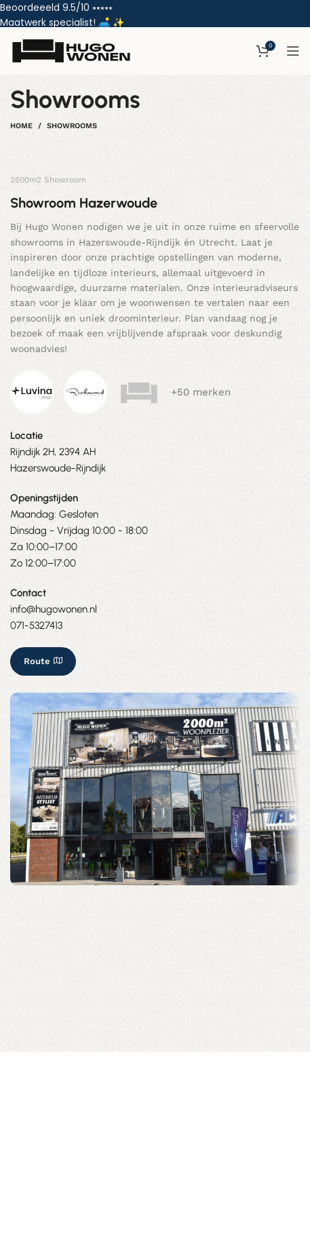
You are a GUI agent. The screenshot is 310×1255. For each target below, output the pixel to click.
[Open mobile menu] (293, 50)
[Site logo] (71, 51)
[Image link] (32, 392)
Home (21, 125)
